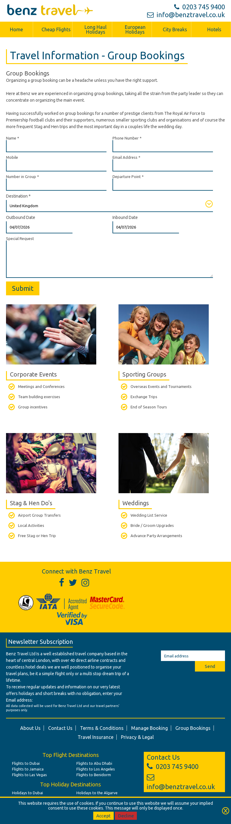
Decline (126, 815)
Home (16, 29)
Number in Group (22, 176)
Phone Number (127, 138)
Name (12, 138)
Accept (103, 815)
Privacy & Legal (137, 737)
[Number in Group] (56, 185)
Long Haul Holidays (95, 29)
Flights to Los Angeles (95, 769)
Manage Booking (149, 728)
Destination (18, 196)
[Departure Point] (162, 185)
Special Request (20, 238)
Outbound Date (20, 217)
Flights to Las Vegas (29, 775)
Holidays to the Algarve (97, 793)
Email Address (126, 157)
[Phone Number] (162, 146)
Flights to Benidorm (93, 775)
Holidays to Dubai (27, 793)
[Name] (56, 146)
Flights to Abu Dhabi (94, 763)
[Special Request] (109, 259)
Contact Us (60, 728)
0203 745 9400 (199, 7)
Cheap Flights (56, 29)
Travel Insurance (95, 737)
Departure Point (128, 176)
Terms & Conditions (102, 728)
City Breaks (175, 29)
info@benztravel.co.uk (186, 14)
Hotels (214, 29)
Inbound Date (125, 217)
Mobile (12, 157)
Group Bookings (193, 728)
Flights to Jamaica (28, 769)
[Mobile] (56, 165)
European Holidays (135, 29)
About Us (30, 728)
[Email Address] (162, 165)
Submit (22, 288)
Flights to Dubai (26, 763)
